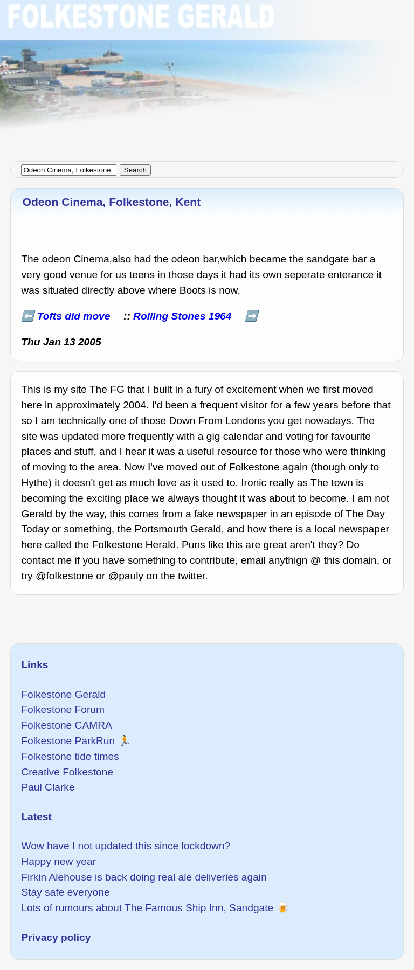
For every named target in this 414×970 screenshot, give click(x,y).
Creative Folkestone (67, 772)
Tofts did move (74, 316)
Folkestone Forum (63, 709)
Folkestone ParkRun (68, 740)
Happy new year (58, 861)
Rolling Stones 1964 (182, 316)
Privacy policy (56, 937)
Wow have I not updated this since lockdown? (125, 845)
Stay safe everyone (65, 892)
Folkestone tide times (70, 756)
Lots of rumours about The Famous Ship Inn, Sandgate (147, 907)
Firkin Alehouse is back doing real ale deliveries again (143, 877)
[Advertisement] (207, 75)
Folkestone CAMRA (66, 725)
